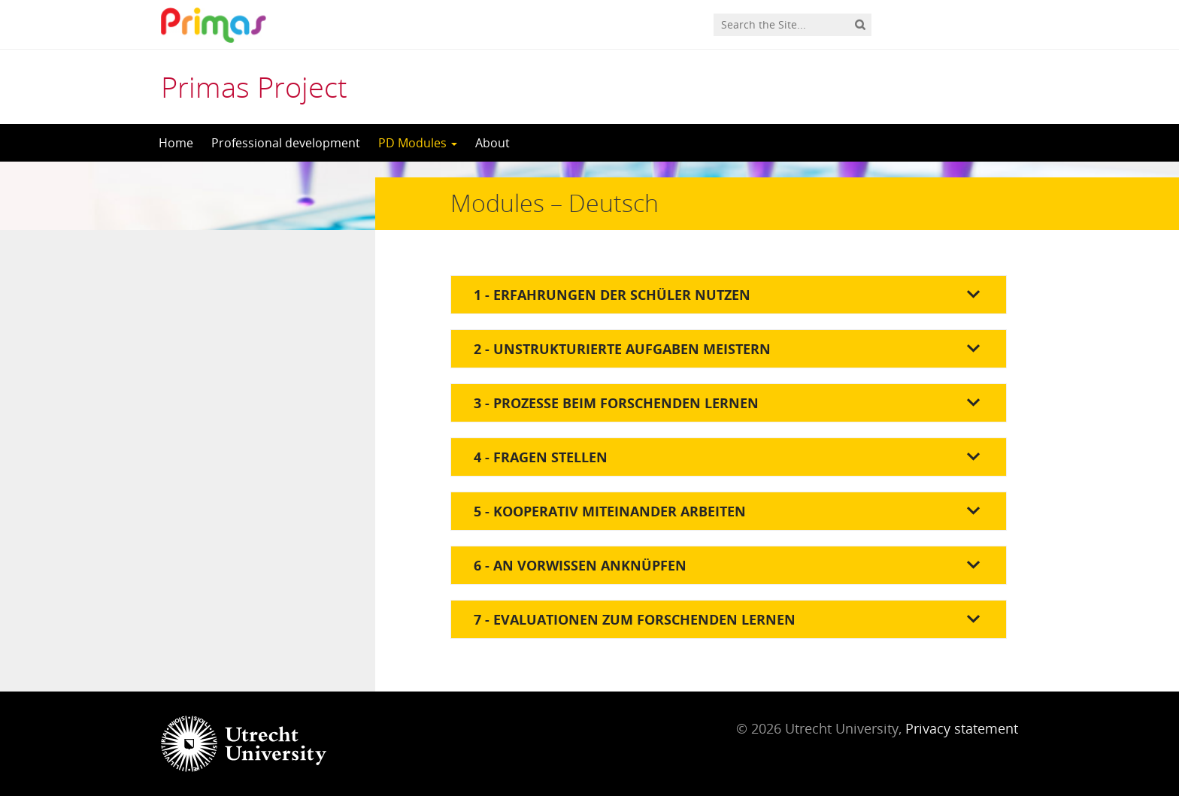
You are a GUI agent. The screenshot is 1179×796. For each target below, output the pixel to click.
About (492, 143)
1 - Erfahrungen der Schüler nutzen (612, 295)
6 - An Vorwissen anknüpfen (580, 565)
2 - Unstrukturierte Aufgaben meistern (622, 349)
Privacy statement (961, 728)
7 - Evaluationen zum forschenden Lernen (635, 619)
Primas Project (254, 86)
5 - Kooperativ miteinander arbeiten (610, 511)
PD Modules (417, 143)
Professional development (285, 143)
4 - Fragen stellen (541, 457)
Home (176, 143)
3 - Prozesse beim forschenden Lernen (616, 403)
